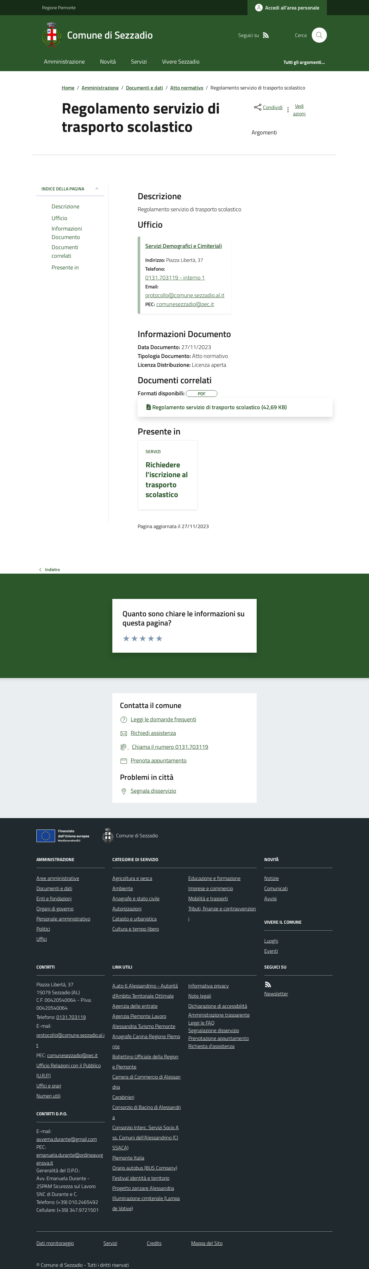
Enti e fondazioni (54, 898)
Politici (43, 929)
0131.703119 (71, 1017)
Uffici (41, 939)
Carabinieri (123, 1097)
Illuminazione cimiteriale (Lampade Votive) (146, 1203)
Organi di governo (54, 908)
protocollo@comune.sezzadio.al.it (184, 295)
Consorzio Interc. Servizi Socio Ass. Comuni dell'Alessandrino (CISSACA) (145, 1137)
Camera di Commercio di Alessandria (146, 1082)
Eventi (271, 951)
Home (68, 87)
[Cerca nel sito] (317, 35)
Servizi (139, 61)
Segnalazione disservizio (213, 1030)
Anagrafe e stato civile (135, 898)
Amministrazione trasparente (219, 1015)
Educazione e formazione (214, 878)
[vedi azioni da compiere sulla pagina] (296, 109)
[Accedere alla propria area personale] (287, 7)
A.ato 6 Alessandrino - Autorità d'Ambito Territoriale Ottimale (145, 991)
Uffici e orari (48, 1085)
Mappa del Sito (206, 1243)
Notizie (271, 878)
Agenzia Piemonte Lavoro (139, 1016)
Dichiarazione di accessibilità (217, 1006)
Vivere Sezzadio (181, 61)
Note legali (199, 996)
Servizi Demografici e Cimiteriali (183, 246)
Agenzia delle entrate (135, 1006)
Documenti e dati (144, 87)
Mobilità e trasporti (208, 898)
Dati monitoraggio (55, 1243)
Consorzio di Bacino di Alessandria (146, 1112)
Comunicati (276, 888)
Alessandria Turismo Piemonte (143, 1026)
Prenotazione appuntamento (218, 1038)
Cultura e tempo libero (135, 929)
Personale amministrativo (63, 918)
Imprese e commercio (210, 888)
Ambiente (122, 888)
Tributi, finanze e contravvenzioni (222, 913)
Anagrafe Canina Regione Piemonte (146, 1041)
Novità (108, 61)
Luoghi (271, 941)
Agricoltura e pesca (132, 878)
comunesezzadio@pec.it (185, 304)
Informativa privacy (208, 985)
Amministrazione (64, 61)
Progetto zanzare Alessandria (143, 1188)
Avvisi (270, 898)
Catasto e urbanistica (134, 918)
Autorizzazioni (126, 908)
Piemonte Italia (128, 1157)
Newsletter (276, 993)
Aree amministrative (57, 878)
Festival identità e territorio (140, 1178)
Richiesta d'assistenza (211, 1046)
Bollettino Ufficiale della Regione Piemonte (145, 1061)
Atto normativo (186, 87)
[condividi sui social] (268, 107)
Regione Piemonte (59, 7)
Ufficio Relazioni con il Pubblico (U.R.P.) (68, 1070)
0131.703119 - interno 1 (175, 277)
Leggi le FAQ (201, 1022)
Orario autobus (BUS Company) (144, 1168)
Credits (154, 1243)
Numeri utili (48, 1096)
